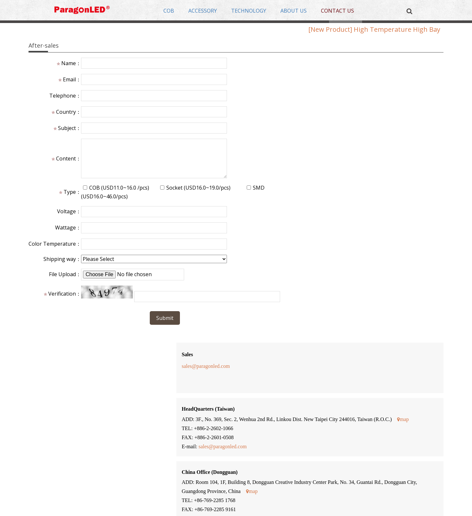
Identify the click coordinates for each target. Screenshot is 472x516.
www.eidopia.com (287, 284)
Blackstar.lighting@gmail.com (302, 385)
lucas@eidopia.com (286, 294)
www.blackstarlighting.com (297, 376)
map (296, 145)
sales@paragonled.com (274, 83)
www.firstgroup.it (287, 331)
